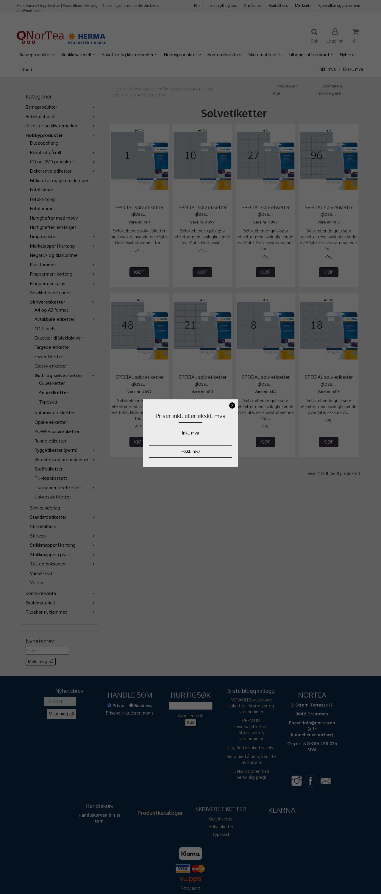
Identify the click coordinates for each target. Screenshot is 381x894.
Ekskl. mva (191, 451)
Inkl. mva (190, 432)
